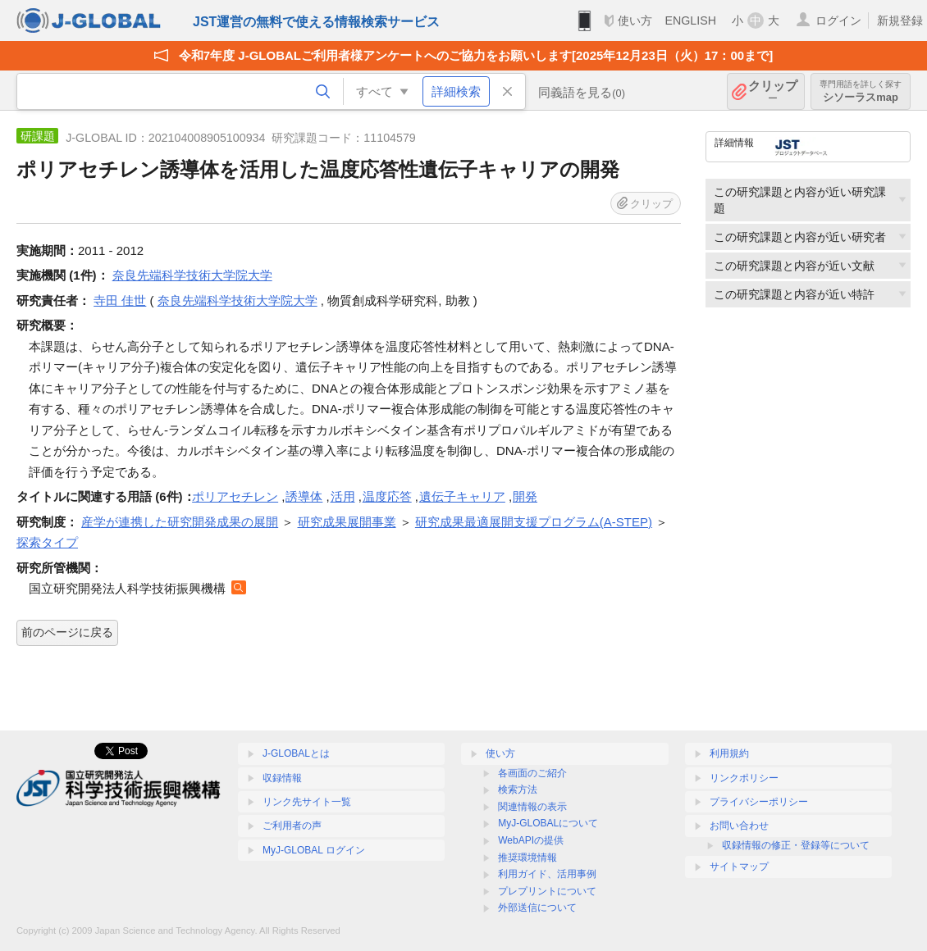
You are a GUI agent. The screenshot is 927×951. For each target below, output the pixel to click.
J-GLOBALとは (296, 753)
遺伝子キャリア (462, 496)
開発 (525, 496)
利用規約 (729, 753)
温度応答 (387, 496)
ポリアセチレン (235, 496)
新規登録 (900, 20)
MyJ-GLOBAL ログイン (314, 850)
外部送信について (537, 907)
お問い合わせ (739, 825)
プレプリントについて (547, 891)
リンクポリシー (744, 778)
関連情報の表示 (532, 806)
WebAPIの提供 (531, 840)
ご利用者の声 (292, 825)
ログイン (838, 20)
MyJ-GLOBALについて (548, 823)
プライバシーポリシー (759, 802)
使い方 (635, 20)
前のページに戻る (67, 632)
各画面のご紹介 (532, 773)
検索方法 (517, 789)
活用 (343, 496)
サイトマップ (739, 866)
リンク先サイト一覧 (307, 802)
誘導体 (303, 496)
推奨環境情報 (527, 857)
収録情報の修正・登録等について (796, 845)
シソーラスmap (861, 91)
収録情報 (282, 778)
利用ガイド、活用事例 (547, 874)
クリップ (772, 91)
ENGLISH (690, 20)
